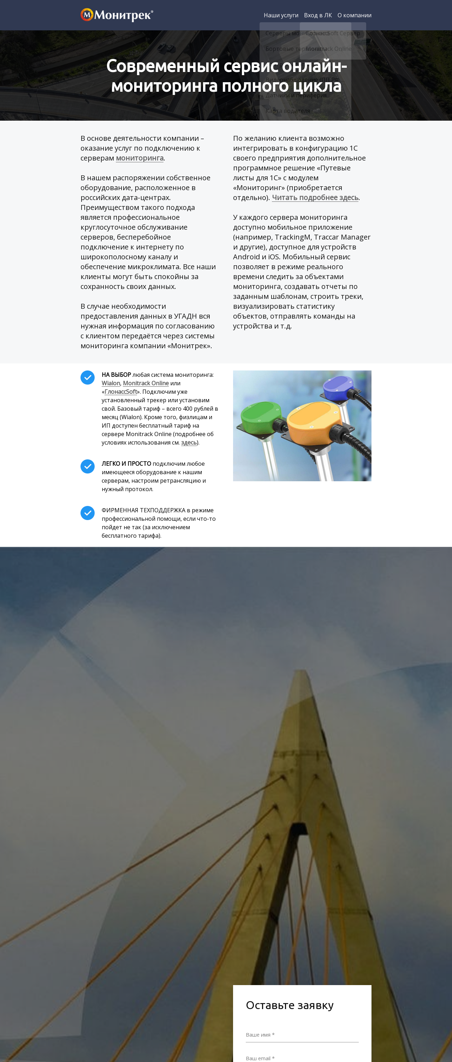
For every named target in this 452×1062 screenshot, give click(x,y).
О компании (354, 15)
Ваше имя (259, 1034)
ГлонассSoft (121, 392)
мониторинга (139, 158)
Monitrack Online (146, 383)
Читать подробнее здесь (315, 197)
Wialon (111, 383)
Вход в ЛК (318, 15)
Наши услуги (281, 15)
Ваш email (259, 1057)
